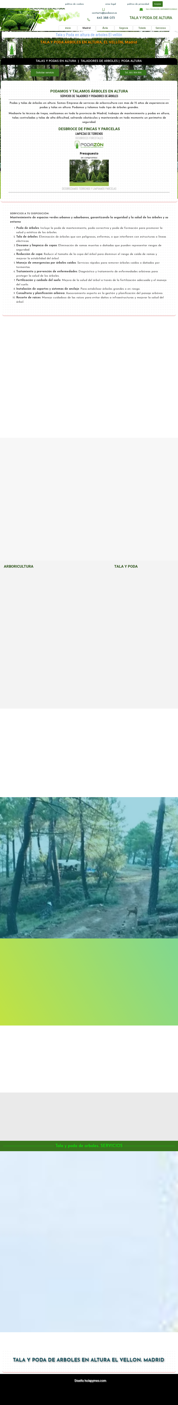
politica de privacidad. (138, 4)
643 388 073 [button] (106, 18)
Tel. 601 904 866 (133, 72)
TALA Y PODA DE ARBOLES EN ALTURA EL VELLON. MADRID (88, 1360)
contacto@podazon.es (104, 13)
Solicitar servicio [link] (45, 72)
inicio (68, 28)
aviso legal (110, 4)
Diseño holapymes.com (90, 1380)
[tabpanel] (104, 13)
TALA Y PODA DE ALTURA (150, 18)
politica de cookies (74, 4)
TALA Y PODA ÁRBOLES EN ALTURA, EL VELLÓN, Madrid (88, 42)
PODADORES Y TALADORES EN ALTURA (35, 8)
